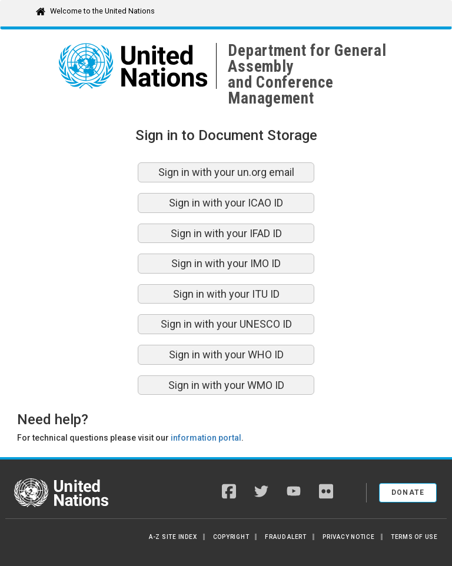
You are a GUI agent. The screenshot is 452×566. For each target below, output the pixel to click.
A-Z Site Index (173, 537)
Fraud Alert (285, 537)
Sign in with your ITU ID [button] (226, 294)
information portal (206, 437)
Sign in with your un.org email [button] (226, 172)
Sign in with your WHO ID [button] (226, 354)
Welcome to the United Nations (102, 10)
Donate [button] (408, 492)
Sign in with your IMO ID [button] (226, 263)
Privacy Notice (349, 537)
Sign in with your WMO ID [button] (226, 385)
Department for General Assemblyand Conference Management (307, 74)
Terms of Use (414, 537)
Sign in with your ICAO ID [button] (226, 203)
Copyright (231, 537)
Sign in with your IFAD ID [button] (226, 233)
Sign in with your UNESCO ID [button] (226, 324)
